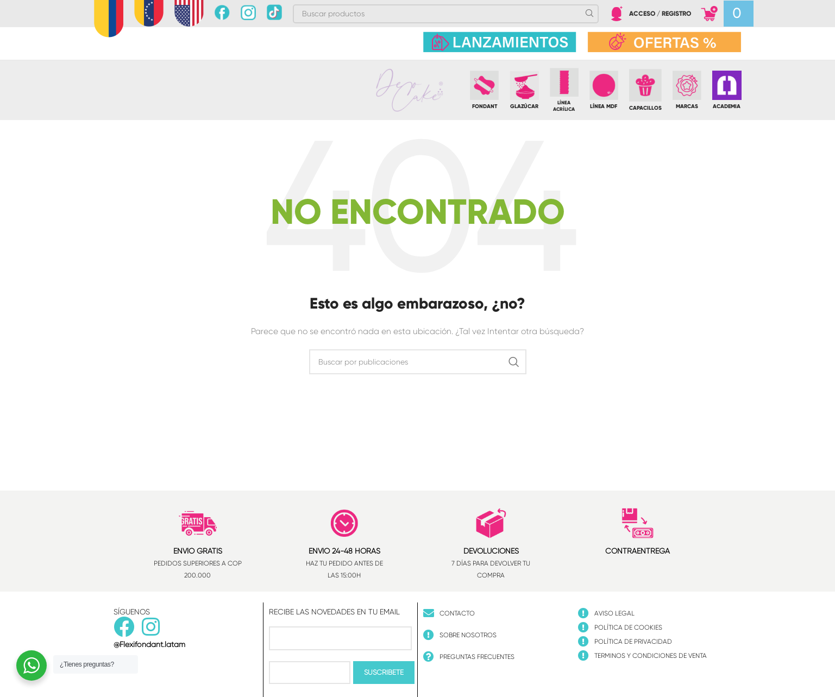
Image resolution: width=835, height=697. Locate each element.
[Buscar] (417, 361)
